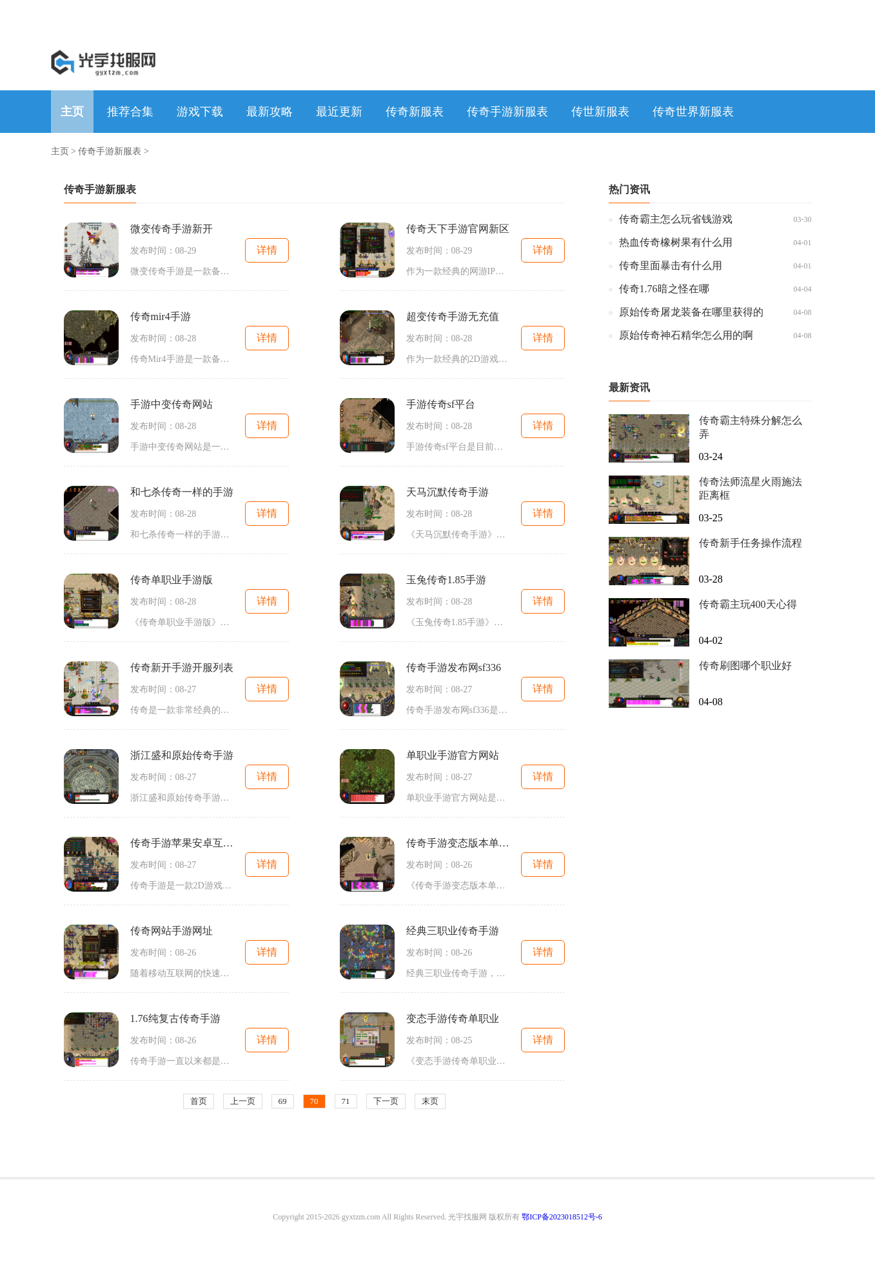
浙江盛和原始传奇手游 (181, 755)
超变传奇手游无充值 (452, 316)
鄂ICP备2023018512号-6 (562, 1216)
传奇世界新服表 (693, 111)
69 (283, 1101)
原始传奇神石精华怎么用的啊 (686, 335)
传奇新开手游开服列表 (181, 667)
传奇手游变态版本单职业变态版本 (457, 842)
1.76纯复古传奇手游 (175, 1018)
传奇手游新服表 (507, 111)
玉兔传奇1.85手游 (446, 579)
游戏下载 (200, 111)
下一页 (385, 1101)
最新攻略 (269, 111)
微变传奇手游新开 (171, 228)
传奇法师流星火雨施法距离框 (750, 488)
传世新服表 (600, 111)
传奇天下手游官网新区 (457, 228)
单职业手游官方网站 (452, 755)
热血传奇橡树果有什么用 (675, 242)
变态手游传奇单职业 (452, 1018)
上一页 (242, 1101)
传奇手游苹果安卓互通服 (181, 842)
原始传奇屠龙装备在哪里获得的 (691, 311)
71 (346, 1101)
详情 (267, 250)
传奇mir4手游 (160, 316)
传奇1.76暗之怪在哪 (664, 288)
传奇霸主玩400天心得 (748, 604)
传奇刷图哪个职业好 (745, 665)
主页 (72, 111)
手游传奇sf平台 (441, 404)
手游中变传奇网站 (171, 404)
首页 (198, 1101)
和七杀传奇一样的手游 (181, 491)
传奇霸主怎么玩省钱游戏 (675, 219)
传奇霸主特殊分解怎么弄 (750, 427)
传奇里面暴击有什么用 (670, 265)
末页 (430, 1101)
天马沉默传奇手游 (447, 491)
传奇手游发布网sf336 (454, 667)
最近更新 (339, 111)
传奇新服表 (415, 111)
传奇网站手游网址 (171, 930)
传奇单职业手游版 (171, 579)
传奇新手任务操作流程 (750, 542)
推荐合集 (130, 111)
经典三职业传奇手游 (452, 930)
